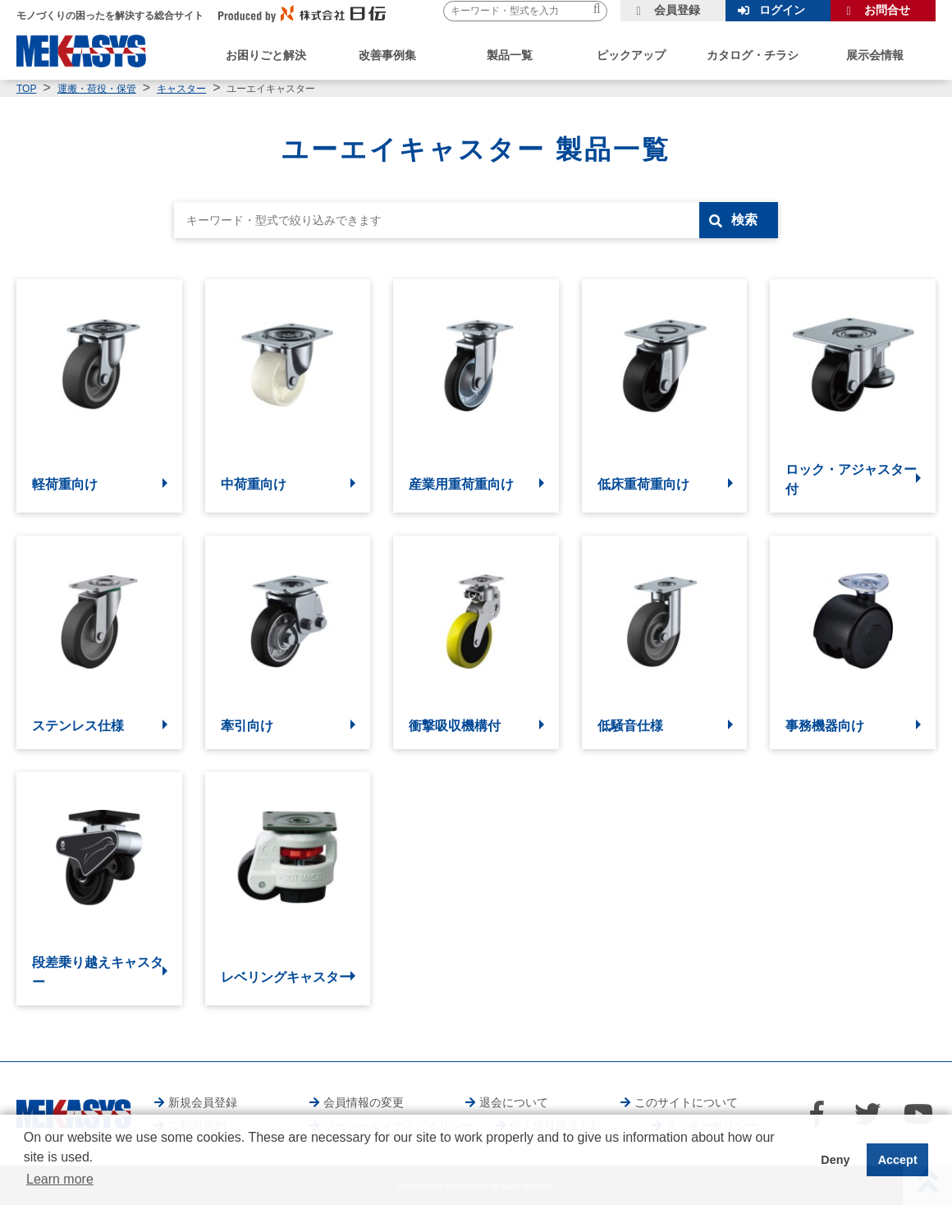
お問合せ (887, 9)
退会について (513, 1102)
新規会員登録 (202, 1102)
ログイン (782, 9)
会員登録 (677, 9)
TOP (26, 88)
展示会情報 (875, 55)
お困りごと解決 (266, 55)
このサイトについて (686, 1102)
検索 (744, 220)
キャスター (181, 88)
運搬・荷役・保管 (96, 88)
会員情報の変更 (363, 1102)
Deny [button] (835, 1159)
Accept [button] (898, 1159)
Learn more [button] (60, 1179)
